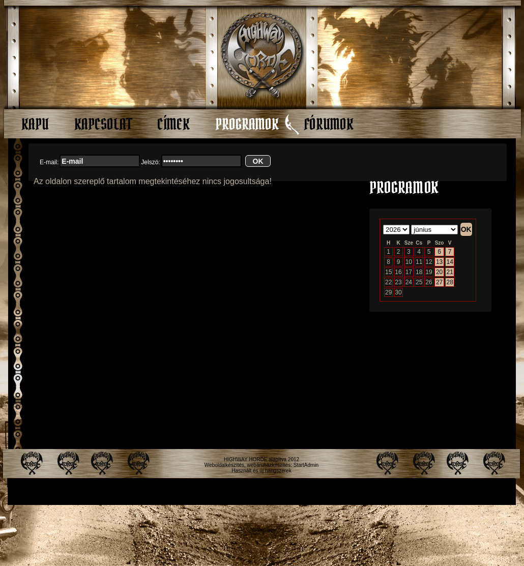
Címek (173, 124)
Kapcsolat (103, 124)
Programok (247, 124)
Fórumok (329, 124)
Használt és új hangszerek (261, 470)
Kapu (35, 124)
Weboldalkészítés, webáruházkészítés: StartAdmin (261, 465)
